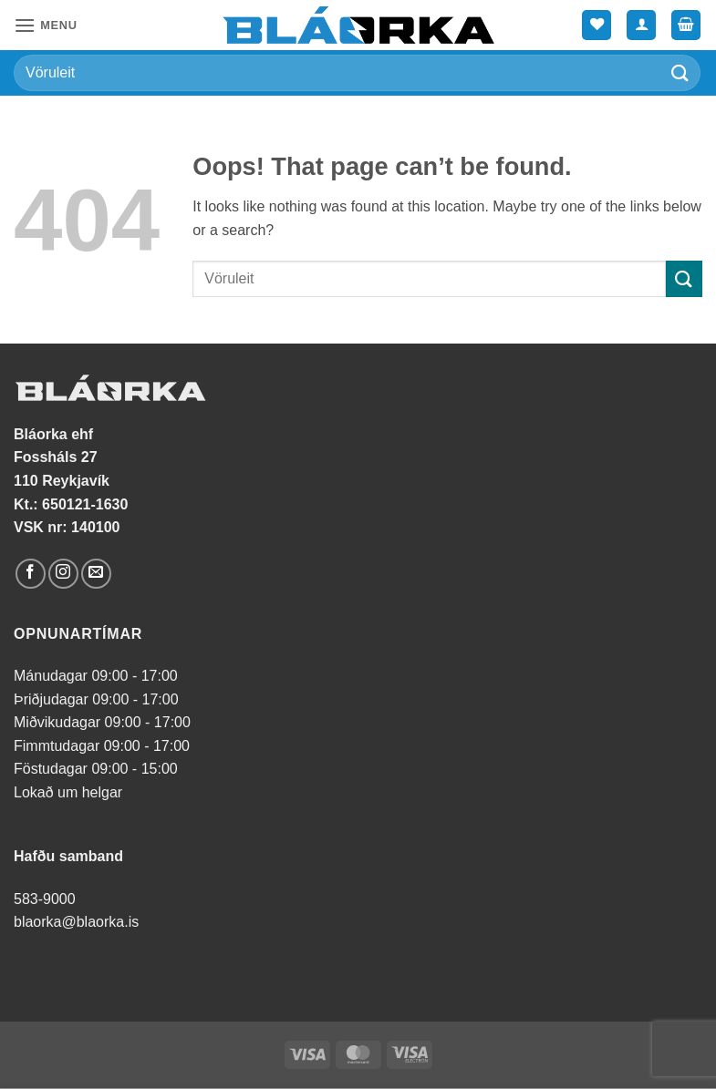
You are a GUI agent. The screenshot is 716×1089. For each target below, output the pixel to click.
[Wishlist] (596, 25)
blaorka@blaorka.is (76, 922)
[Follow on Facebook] (31, 574)
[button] (46, 25)
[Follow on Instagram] (63, 574)
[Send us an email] (96, 574)
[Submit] (680, 72)
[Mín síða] (641, 25)
